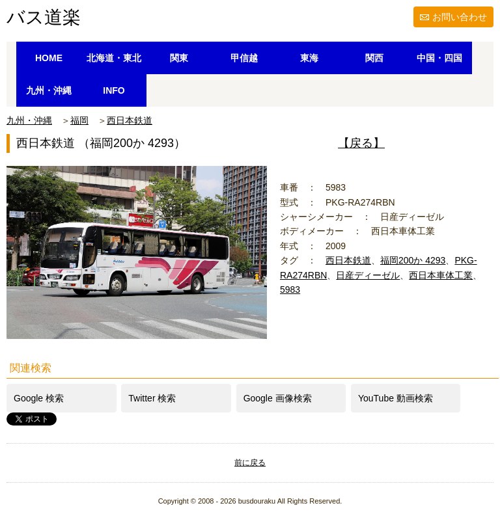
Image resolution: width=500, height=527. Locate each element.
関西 (374, 58)
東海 (309, 58)
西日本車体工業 (441, 275)
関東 (179, 58)
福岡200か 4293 (412, 260)
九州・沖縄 (49, 90)
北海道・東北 (114, 58)
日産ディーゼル (368, 275)
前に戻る (250, 462)
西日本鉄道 (129, 120)
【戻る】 (361, 143)
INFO (113, 90)
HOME (48, 58)
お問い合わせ (459, 17)
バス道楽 (44, 17)
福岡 (79, 120)
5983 (290, 289)
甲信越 (244, 58)
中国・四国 (439, 58)
